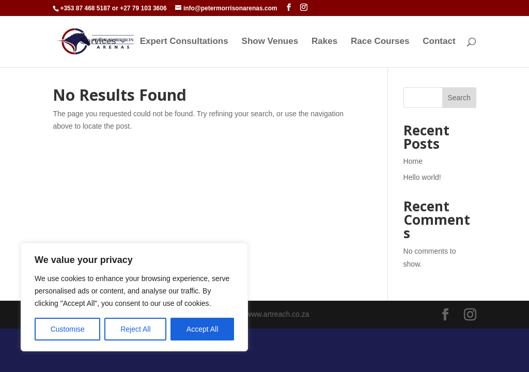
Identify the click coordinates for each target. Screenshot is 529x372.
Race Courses (380, 42)
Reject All (135, 329)
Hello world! (422, 177)
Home (413, 161)
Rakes (324, 42)
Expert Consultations (184, 42)
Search (458, 98)
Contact (439, 42)
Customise (68, 329)
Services (98, 42)
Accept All (202, 329)
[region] (134, 297)
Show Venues (270, 42)
